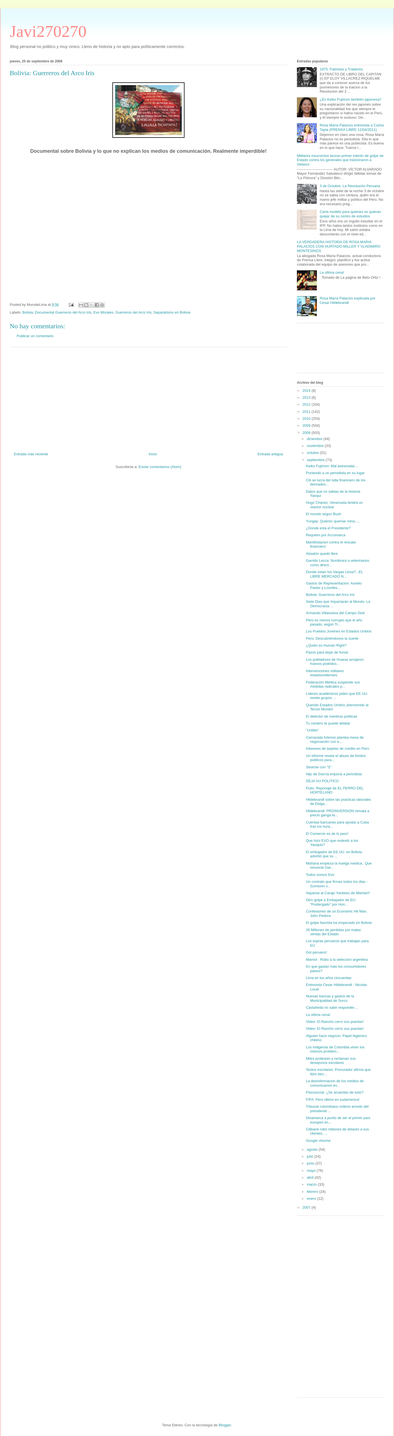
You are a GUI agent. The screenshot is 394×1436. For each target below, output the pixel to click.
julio (310, 1156)
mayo (312, 1170)
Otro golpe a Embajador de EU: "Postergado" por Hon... (331, 902)
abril (311, 1177)
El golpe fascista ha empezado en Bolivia (339, 923)
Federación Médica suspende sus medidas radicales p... (333, 684)
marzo (312, 1184)
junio (311, 1163)
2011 (307, 412)
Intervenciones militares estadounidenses (325, 673)
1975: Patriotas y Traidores (341, 69)
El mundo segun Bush (323, 514)
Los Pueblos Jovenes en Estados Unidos (338, 631)
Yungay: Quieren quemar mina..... (333, 521)
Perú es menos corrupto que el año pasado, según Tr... (334, 622)
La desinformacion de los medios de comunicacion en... (334, 1083)
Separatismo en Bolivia (171, 312)
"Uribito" (312, 730)
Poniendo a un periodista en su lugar (335, 473)
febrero (313, 1192)
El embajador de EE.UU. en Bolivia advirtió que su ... (334, 854)
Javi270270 (48, 31)
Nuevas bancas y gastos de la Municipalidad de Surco (330, 998)
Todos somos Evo (320, 875)
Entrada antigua (270, 454)
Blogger (225, 1425)
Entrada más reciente (31, 454)
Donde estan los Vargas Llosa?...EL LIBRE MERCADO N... (334, 574)
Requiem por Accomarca (325, 535)
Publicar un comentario (35, 336)
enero (312, 1198)
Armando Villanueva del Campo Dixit (335, 613)
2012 (307, 404)
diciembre (315, 439)
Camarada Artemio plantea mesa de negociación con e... (334, 739)
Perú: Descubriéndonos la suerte (332, 638)
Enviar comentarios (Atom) (159, 467)
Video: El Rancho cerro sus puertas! (334, 1022)
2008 (307, 433)
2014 (307, 390)
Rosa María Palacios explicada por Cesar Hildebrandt (347, 300)
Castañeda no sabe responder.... (332, 1007)
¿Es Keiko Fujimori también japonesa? (351, 99)
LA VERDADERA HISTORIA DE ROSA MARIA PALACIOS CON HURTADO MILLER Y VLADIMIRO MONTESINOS (338, 246)
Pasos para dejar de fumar (327, 652)
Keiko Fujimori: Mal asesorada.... (332, 466)
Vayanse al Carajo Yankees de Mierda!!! (338, 893)
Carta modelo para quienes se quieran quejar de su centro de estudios (350, 214)
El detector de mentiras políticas (331, 716)
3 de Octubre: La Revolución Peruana (350, 186)
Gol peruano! (316, 952)
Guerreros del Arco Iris (133, 312)
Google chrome (318, 1140)
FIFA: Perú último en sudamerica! (332, 1099)
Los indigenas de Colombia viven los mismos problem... (335, 1049)
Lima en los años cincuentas (328, 978)
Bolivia (27, 312)
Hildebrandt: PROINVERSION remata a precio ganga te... (337, 813)
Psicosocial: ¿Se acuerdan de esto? (334, 1092)
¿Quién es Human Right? (326, 645)
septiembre (316, 460)
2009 (307, 425)
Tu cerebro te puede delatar (328, 723)
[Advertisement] (148, 397)
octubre (313, 453)
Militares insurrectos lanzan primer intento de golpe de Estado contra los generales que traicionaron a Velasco (340, 160)
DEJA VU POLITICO (322, 781)
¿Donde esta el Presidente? (328, 528)
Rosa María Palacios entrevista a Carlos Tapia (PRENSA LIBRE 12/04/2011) (352, 127)
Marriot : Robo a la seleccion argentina (337, 959)
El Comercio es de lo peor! (327, 834)
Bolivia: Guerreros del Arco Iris (330, 595)
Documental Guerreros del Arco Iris (63, 312)
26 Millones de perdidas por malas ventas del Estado (333, 932)
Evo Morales (103, 312)
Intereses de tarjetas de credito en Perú (337, 748)
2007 (307, 1207)
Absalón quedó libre (322, 553)
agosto (313, 1149)
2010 (307, 418)
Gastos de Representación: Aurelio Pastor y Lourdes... (334, 585)
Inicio (153, 454)
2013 (307, 397)
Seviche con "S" (318, 767)
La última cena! (332, 272)
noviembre (316, 446)
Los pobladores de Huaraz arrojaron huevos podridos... (334, 661)
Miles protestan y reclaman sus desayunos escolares (330, 1060)
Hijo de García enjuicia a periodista (334, 774)
